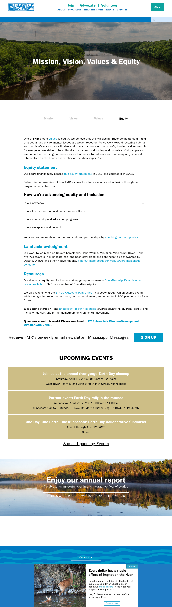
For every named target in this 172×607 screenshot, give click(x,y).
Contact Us (86, 558)
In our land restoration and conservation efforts (54, 211)
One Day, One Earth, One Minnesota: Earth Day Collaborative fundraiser (86, 422)
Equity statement (40, 167)
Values (98, 118)
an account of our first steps (77, 308)
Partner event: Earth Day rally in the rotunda (86, 397)
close (132, 566)
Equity (123, 118)
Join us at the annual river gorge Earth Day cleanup (86, 373)
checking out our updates (121, 237)
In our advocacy (34, 203)
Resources (34, 274)
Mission (49, 118)
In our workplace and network (43, 227)
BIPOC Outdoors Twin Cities (75, 292)
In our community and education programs (51, 219)
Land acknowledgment (45, 246)
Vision (74, 118)
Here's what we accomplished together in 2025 (86, 496)
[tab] (86, 203)
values (53, 138)
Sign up (148, 337)
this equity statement (78, 174)
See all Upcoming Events (86, 443)
